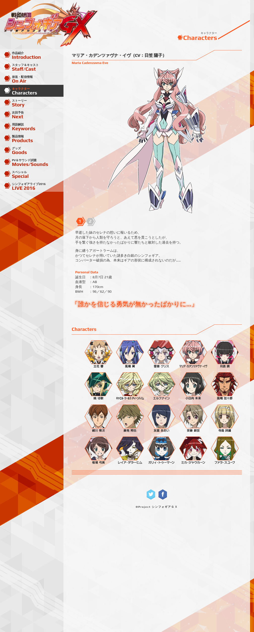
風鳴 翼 (128, 353)
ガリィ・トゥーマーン (160, 450)
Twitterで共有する (150, 494)
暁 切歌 (97, 385)
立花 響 (97, 353)
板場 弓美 (97, 450)
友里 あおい (160, 418)
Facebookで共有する (162, 494)
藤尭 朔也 (128, 418)
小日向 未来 (191, 385)
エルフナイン (160, 385)
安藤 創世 (191, 418)
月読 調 (223, 353)
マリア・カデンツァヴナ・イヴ (191, 353)
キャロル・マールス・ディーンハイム (128, 385)
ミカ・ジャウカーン (191, 450)
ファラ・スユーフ (223, 450)
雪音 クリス (160, 353)
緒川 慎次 (97, 418)
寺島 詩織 (223, 418)
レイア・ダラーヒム (128, 450)
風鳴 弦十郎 (223, 385)
